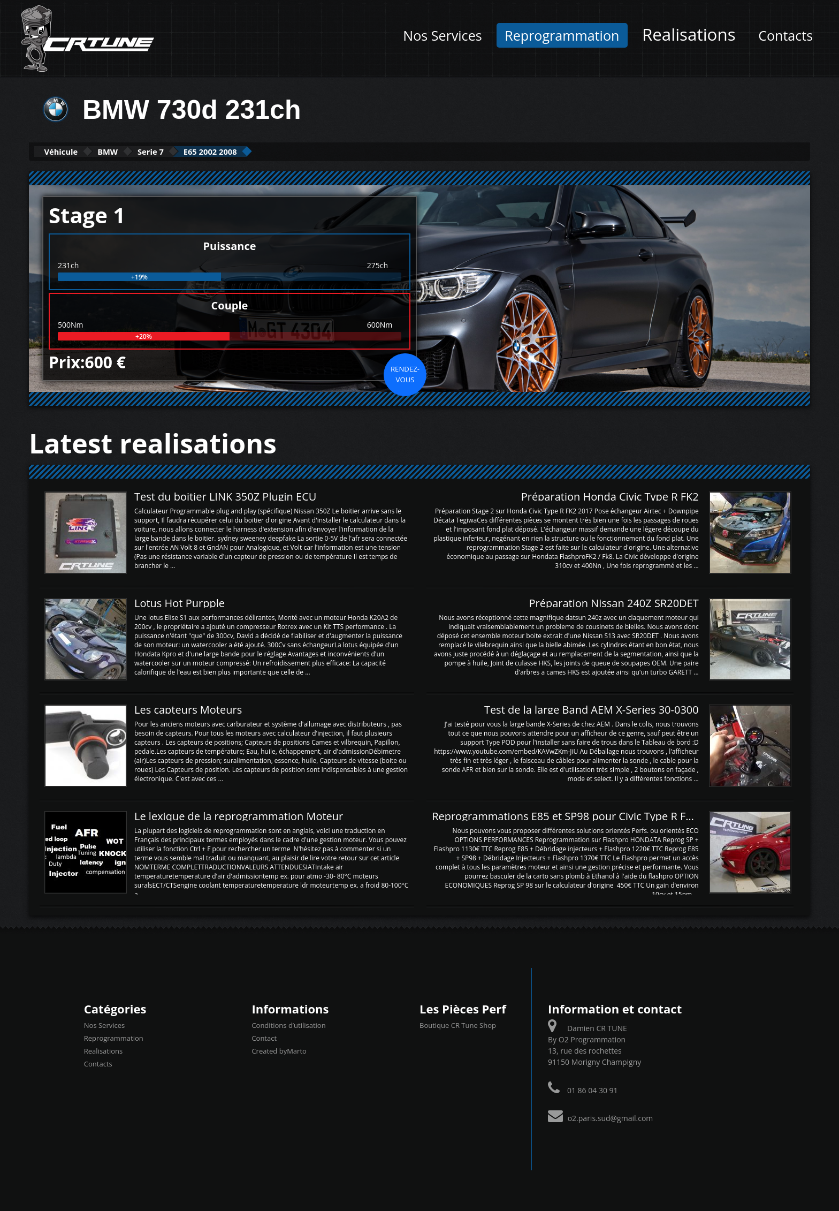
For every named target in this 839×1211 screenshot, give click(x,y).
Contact (264, 1037)
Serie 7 (192, 151)
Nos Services (442, 35)
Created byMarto (278, 1050)
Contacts (785, 35)
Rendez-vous (405, 373)
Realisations (689, 34)
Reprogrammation (562, 35)
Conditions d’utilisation (288, 1025)
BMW (133, 151)
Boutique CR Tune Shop (458, 1025)
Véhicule (69, 151)
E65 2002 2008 (270, 151)
